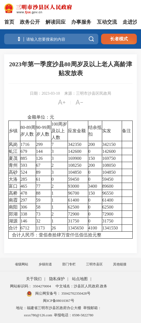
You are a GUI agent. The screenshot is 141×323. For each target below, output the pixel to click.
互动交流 (107, 22)
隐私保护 (57, 279)
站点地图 (80, 279)
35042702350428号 (75, 293)
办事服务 (81, 22)
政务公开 (30, 22)
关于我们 (34, 279)
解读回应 (56, 22)
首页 (9, 22)
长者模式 (119, 38)
